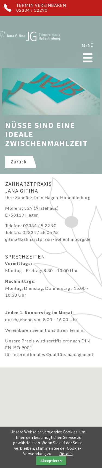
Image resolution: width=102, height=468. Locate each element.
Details (66, 453)
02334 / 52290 (32, 10)
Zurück (19, 162)
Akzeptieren (51, 460)
